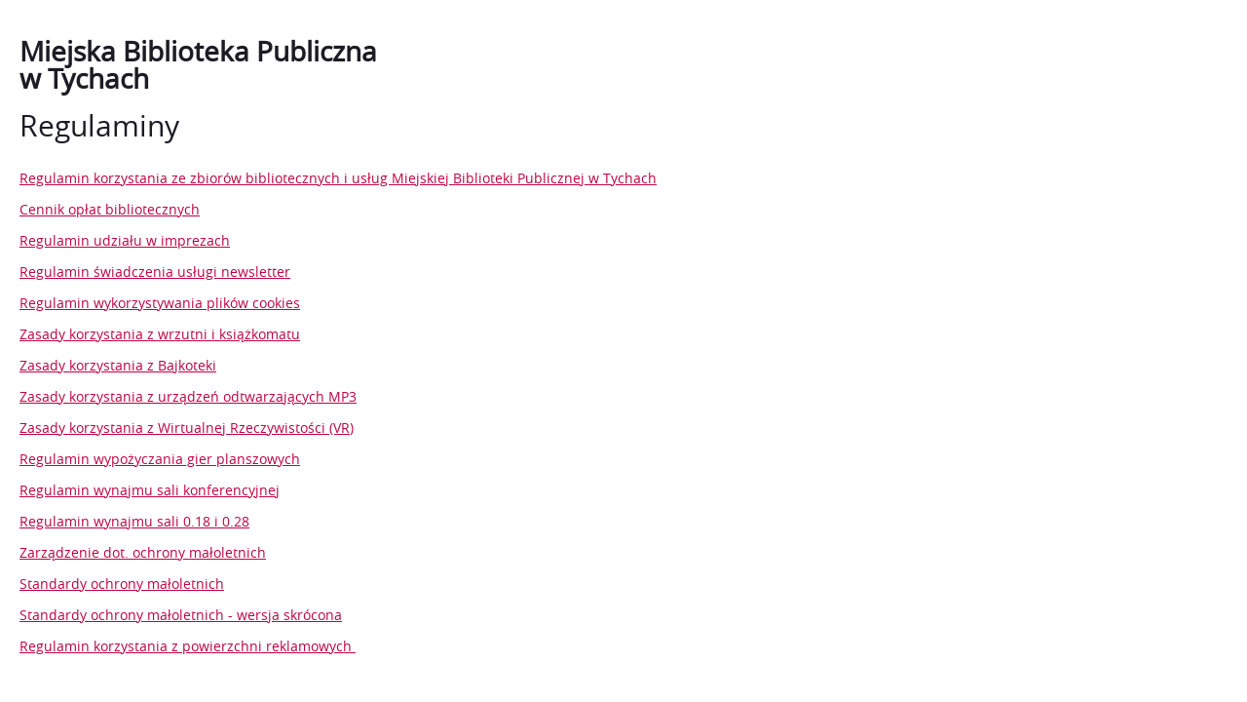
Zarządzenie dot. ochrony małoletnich (142, 552)
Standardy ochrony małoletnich (121, 583)
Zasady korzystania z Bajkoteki (117, 365)
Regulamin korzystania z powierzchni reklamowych (187, 646)
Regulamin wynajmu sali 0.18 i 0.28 (134, 521)
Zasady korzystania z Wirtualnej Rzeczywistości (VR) (186, 427)
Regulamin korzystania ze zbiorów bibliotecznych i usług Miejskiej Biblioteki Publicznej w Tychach (338, 178)
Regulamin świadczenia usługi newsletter (154, 271)
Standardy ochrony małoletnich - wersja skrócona (180, 614)
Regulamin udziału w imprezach (124, 240)
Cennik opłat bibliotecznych (109, 209)
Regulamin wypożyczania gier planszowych (159, 458)
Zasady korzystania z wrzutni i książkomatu (159, 334)
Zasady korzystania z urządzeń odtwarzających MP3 (188, 396)
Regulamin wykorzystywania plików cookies (159, 302)
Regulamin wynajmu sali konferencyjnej (149, 490)
